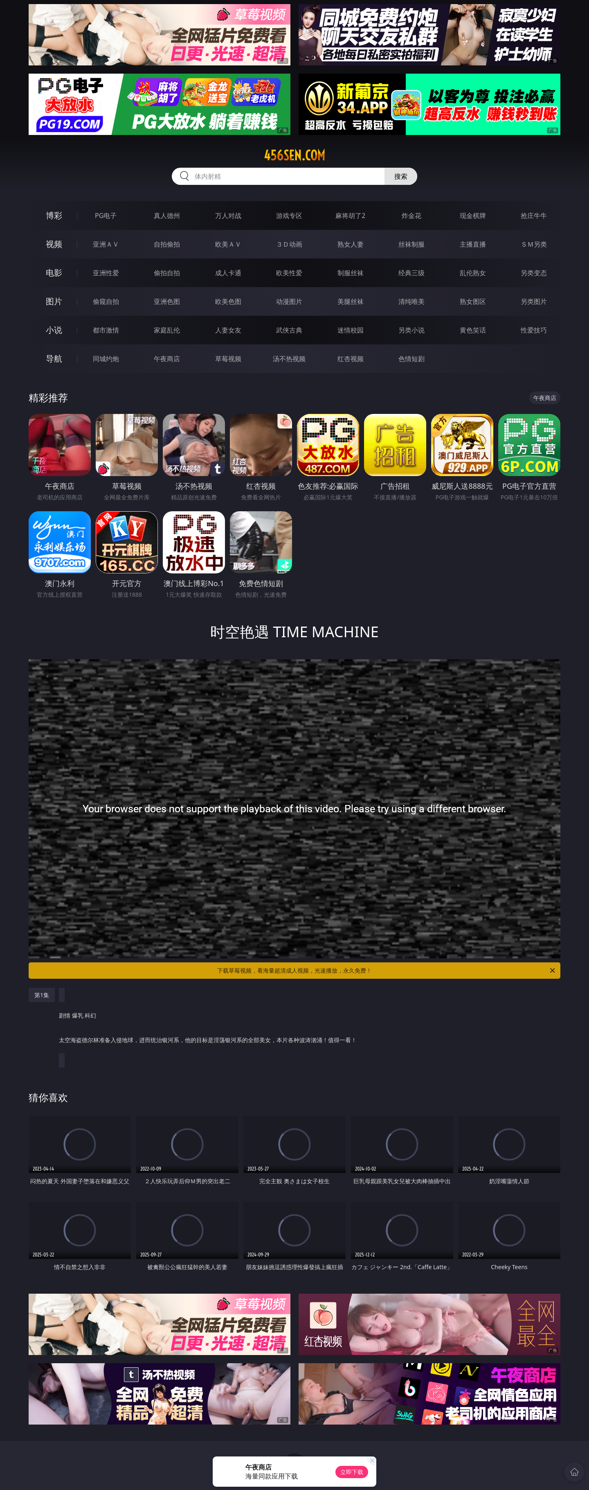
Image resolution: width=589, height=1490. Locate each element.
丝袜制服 (411, 244)
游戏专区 (289, 215)
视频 (54, 243)
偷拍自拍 (167, 272)
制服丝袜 (350, 272)
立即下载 (351, 1472)
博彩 (54, 215)
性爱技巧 (534, 330)
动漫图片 (289, 301)
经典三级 (411, 272)
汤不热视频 (289, 358)
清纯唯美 (411, 301)
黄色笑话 (473, 330)
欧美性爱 (289, 272)
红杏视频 (350, 358)
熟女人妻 (350, 244)
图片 (54, 301)
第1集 (41, 995)
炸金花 (411, 215)
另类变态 (534, 272)
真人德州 (167, 215)
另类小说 (411, 330)
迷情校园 (350, 330)
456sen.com (294, 155)
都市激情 (106, 330)
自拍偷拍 (167, 244)
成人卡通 (228, 272)
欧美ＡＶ (228, 244)
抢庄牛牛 (534, 215)
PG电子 (106, 215)
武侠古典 (289, 330)
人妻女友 (228, 330)
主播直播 (473, 244)
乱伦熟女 (473, 272)
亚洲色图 (167, 301)
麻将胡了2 (350, 215)
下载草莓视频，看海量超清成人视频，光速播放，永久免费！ (386, 970)
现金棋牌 (473, 215)
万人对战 (228, 215)
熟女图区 (473, 301)
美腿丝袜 (350, 301)
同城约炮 (106, 358)
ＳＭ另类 (534, 244)
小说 (54, 329)
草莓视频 (228, 358)
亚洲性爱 (106, 272)
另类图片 (534, 301)
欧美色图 (228, 301)
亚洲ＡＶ (106, 244)
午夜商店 (167, 358)
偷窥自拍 (106, 301)
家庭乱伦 (167, 330)
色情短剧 (411, 358)
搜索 (400, 176)
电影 (54, 272)
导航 (54, 358)
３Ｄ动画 (289, 244)
